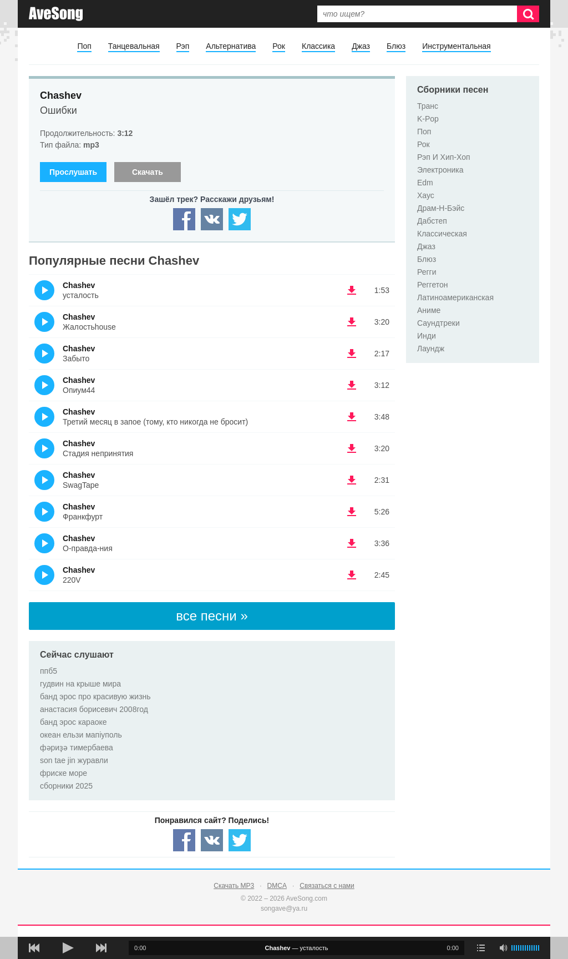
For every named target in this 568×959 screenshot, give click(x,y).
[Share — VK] (212, 219)
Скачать (147, 172)
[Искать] (528, 14)
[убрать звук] (503, 947)
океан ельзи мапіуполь (81, 734)
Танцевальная (134, 46)
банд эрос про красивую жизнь (95, 696)
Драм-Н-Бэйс (440, 208)
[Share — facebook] (184, 219)
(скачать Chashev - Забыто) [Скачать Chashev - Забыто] (352, 354)
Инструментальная (456, 46)
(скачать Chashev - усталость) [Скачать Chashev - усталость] (352, 290)
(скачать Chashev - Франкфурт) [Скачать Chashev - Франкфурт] (352, 512)
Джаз (361, 46)
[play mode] (480, 947)
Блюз (396, 46)
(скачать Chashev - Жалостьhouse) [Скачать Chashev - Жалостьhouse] (352, 322)
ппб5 (48, 671)
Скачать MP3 (234, 886)
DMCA (277, 886)
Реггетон (432, 284)
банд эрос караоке (73, 722)
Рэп (183, 46)
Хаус (425, 195)
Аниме (428, 310)
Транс (427, 106)
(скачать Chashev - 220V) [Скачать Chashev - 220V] (352, 575)
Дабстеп (432, 220)
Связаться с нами (327, 886)
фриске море (63, 773)
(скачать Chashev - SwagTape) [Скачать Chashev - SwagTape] (352, 480)
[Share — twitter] (240, 219)
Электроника (440, 169)
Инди (426, 335)
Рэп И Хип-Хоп (443, 157)
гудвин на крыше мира (80, 683)
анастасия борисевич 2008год (94, 709)
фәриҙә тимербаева (76, 747)
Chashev (61, 95)
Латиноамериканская (455, 297)
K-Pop (428, 118)
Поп (84, 46)
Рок (278, 46)
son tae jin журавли (74, 760)
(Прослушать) (44, 290)
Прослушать (73, 172)
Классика (318, 46)
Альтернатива (231, 46)
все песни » (212, 615)
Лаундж (430, 348)
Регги (427, 271)
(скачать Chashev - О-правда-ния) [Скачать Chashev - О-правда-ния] (352, 543)
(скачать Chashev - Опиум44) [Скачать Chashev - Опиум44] (352, 385)
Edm (425, 182)
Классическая (442, 233)
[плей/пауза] (67, 948)
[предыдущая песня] (34, 948)
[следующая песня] (101, 948)
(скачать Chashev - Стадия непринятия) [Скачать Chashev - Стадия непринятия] (352, 448)
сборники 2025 (66, 785)
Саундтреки (438, 323)
